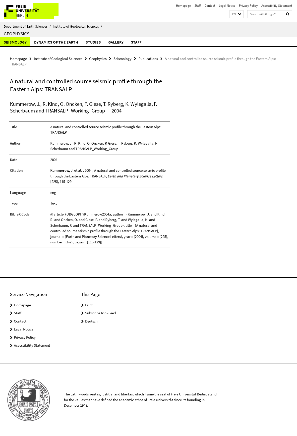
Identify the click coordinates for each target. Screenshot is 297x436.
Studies (93, 42)
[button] (236, 14)
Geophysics (16, 34)
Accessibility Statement (276, 5)
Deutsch (91, 321)
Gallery (115, 42)
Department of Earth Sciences (27, 26)
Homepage (183, 5)
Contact (210, 5)
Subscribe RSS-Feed (100, 313)
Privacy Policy (248, 5)
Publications (148, 58)
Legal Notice (227, 5)
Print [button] (89, 305)
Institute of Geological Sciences (77, 26)
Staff (197, 5)
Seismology (15, 42)
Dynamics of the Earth (56, 42)
